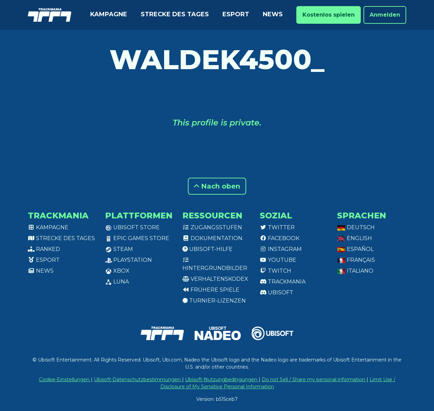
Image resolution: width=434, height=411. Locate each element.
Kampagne (108, 14)
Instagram (281, 249)
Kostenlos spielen (328, 15)
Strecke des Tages (175, 14)
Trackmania (282, 281)
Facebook (279, 238)
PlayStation (128, 260)
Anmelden (385, 15)
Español (355, 249)
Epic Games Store (137, 238)
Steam (119, 249)
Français (356, 260)
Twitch (275, 271)
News (273, 14)
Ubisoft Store (132, 227)
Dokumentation (212, 238)
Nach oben (217, 186)
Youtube (278, 260)
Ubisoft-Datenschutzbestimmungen (138, 379)
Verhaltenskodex (215, 279)
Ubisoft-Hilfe (207, 249)
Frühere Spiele (210, 290)
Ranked (44, 249)
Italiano (355, 271)
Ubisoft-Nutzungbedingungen (222, 379)
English (354, 238)
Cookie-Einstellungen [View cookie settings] (65, 379)
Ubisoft (276, 292)
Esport (235, 14)
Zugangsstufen (212, 227)
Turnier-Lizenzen (214, 300)
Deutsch (356, 227)
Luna (117, 281)
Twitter (277, 227)
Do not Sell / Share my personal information (314, 379)
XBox (117, 271)
